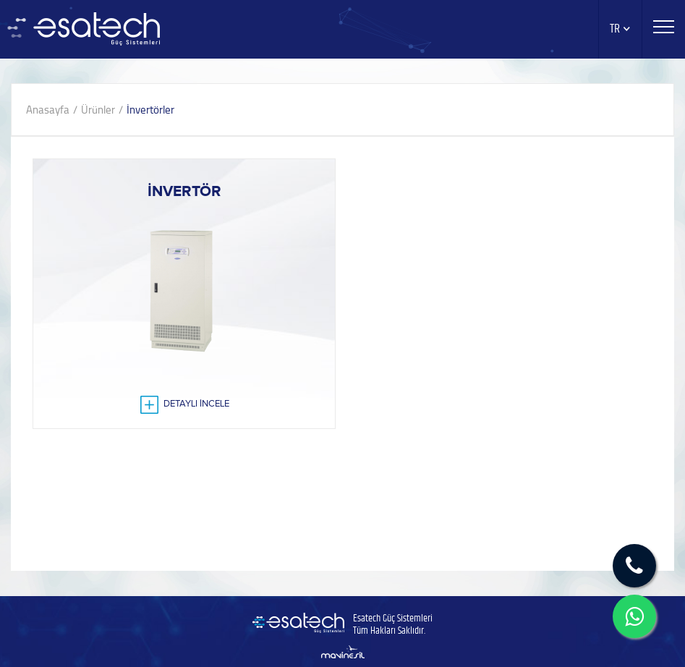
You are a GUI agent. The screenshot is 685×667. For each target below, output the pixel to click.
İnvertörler (150, 109)
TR (620, 28)
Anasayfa (47, 109)
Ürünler (98, 109)
